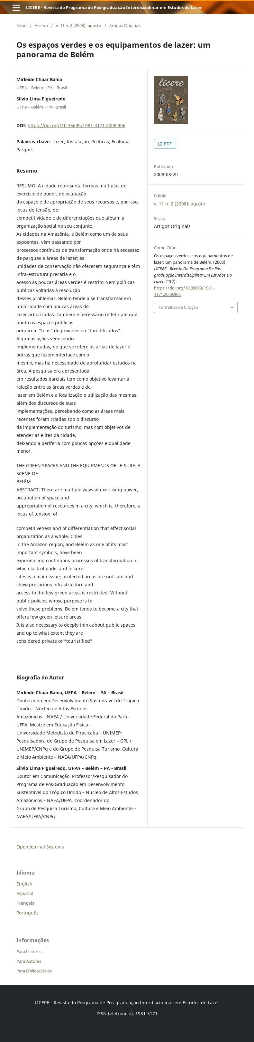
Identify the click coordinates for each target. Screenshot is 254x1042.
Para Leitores (28, 951)
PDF (167, 144)
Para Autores (28, 961)
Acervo (41, 25)
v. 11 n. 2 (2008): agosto (78, 25)
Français (25, 903)
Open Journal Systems (40, 847)
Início (21, 25)
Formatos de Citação (178, 307)
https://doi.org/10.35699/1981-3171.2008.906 (76, 125)
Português (27, 913)
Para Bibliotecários (34, 971)
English (24, 884)
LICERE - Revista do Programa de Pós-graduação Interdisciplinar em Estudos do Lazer (114, 7)
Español (24, 893)
